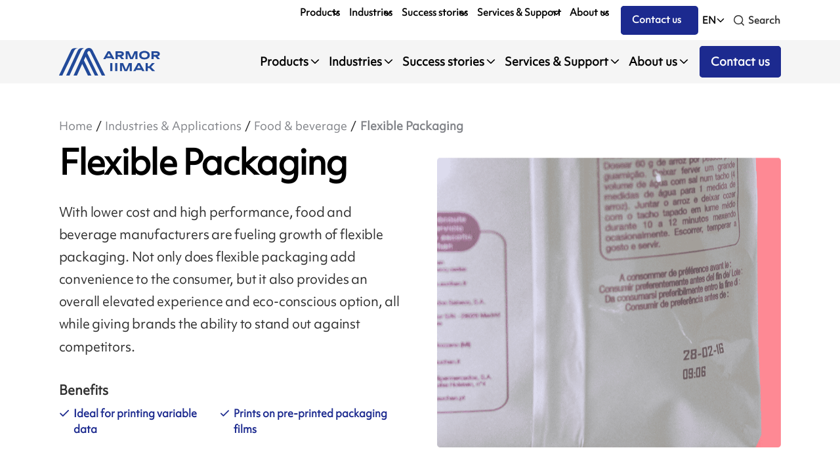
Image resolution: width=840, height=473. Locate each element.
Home (76, 126)
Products (320, 12)
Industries (370, 12)
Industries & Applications (173, 126)
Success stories (435, 12)
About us (589, 12)
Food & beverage (300, 126)
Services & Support (519, 12)
